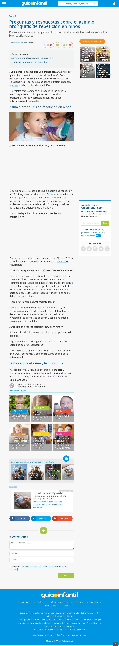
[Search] (95, 3)
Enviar (66, 576)
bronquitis (51, 190)
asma (15, 85)
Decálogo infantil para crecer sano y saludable (32, 461)
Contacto (94, 602)
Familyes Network (41, 635)
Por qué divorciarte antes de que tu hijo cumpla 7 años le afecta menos (86, 69)
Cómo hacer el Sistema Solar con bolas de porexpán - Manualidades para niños (104, 70)
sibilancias (62, 261)
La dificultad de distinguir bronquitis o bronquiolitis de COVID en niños (63, 443)
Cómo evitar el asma (62, 417)
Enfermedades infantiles (50, 376)
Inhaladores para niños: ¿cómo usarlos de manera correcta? (40, 443)
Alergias (13, 487)
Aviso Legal (79, 602)
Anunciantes (50, 605)
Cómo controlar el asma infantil (19, 417)
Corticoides (17, 350)
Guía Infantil (60, 635)
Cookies (40, 602)
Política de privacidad (59, 602)
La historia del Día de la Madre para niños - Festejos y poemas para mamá (103, 53)
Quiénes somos (24, 602)
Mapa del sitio (68, 605)
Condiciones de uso (49, 566)
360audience (67, 641)
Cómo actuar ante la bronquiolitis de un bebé (41, 416)
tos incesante (65, 282)
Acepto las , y (93, 233)
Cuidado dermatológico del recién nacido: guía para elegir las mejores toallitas (88, 53)
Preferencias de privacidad (31, 566)
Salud (12, 16)
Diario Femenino (78, 635)
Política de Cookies (88, 236)
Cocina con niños (18, 434)
